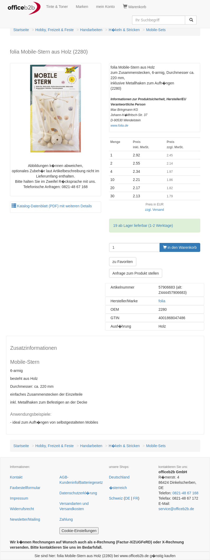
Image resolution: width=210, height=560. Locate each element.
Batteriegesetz (91, 482)
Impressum (19, 498)
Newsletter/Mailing (25, 519)
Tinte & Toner (57, 6)
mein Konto (105, 6)
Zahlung (66, 519)
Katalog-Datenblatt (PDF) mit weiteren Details (52, 206)
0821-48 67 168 (185, 493)
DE (127, 498)
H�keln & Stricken (124, 30)
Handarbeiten (91, 30)
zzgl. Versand (154, 210)
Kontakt (16, 477)
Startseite (21, 30)
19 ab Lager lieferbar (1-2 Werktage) (143, 225)
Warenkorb (134, 6)
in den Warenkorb (180, 247)
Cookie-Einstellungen (79, 531)
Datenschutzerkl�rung (78, 493)
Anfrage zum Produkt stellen (136, 273)
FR (135, 498)
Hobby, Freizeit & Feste (54, 30)
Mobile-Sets (156, 30)
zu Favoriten (123, 262)
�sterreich (118, 488)
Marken (82, 6)
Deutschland (119, 477)
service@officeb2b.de (176, 509)
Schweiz (116, 498)
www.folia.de (119, 125)
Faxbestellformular (25, 488)
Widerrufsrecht (22, 509)
